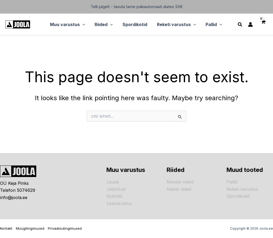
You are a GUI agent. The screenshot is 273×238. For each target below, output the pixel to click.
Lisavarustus (119, 203)
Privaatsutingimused (65, 228)
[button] (70, 24)
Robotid (114, 196)
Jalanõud (115, 189)
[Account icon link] (249, 24)
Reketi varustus (242, 189)
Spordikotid (238, 196)
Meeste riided (180, 182)
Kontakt (6, 228)
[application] (85, 24)
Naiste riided (179, 189)
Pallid (232, 182)
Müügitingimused (30, 228)
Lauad (112, 182)
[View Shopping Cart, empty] (263, 24)
